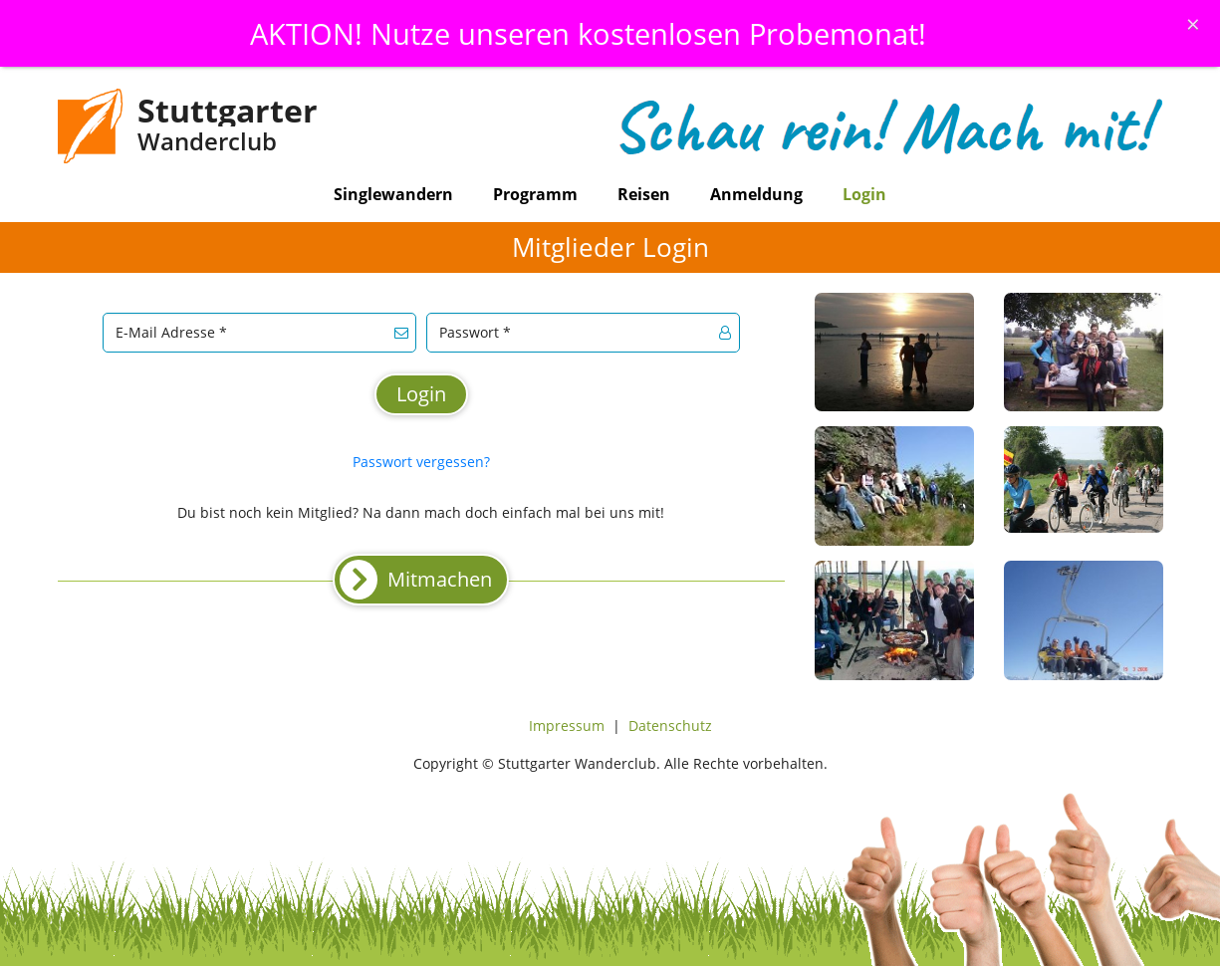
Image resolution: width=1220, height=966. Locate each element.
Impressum (567, 725)
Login (864, 194)
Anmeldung (756, 194)
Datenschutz (670, 725)
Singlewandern (393, 194)
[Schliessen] (1193, 24)
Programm (535, 194)
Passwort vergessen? (421, 461)
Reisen (643, 194)
